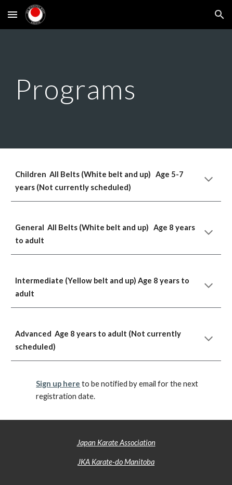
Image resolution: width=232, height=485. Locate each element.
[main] (116, 89)
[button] (12, 14)
